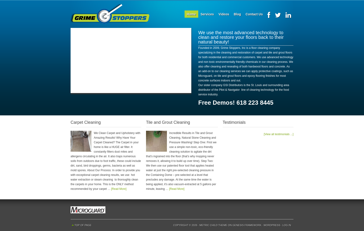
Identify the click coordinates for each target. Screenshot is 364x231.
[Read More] (119, 189)
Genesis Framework (247, 225)
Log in (287, 225)
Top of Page (83, 225)
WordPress (271, 225)
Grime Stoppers (110, 14)
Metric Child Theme (213, 225)
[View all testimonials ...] (278, 134)
